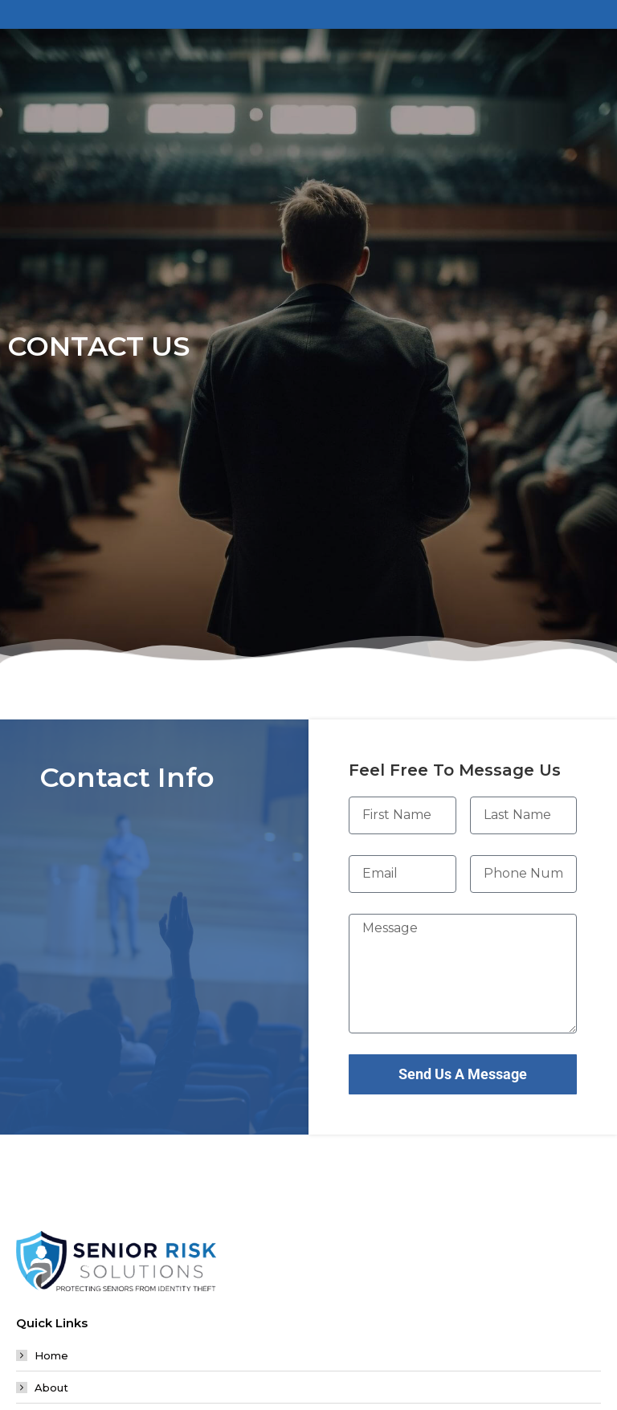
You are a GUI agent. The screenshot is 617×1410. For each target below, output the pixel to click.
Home (51, 1355)
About (51, 1387)
